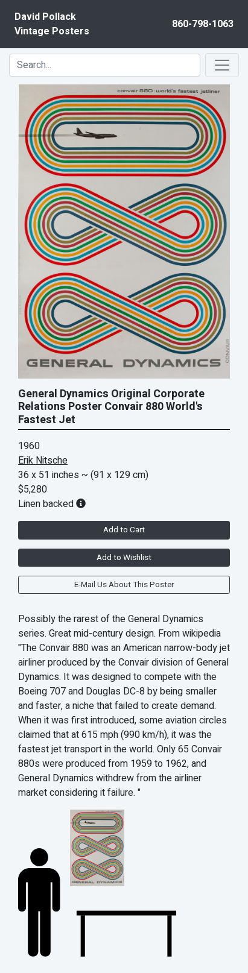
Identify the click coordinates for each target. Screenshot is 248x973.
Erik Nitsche (43, 460)
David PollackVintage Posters (51, 24)
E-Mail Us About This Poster (124, 585)
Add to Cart (124, 530)
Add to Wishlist (124, 558)
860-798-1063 (203, 24)
